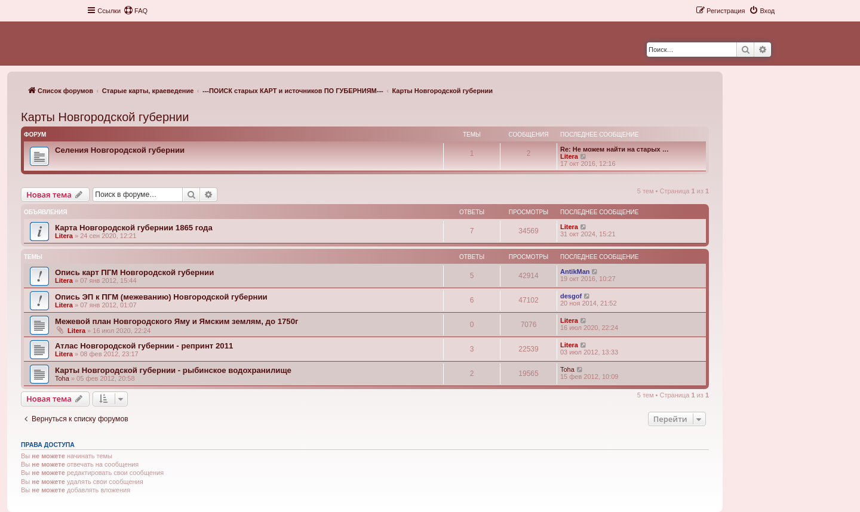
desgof (571, 296)
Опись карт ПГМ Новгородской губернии (134, 272)
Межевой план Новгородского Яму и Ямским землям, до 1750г (177, 321)
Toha (62, 378)
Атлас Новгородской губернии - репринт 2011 (144, 345)
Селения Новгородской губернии (120, 150)
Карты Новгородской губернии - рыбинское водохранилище (173, 370)
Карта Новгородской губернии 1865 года (134, 227)
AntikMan (575, 271)
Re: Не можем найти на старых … (614, 149)
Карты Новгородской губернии (105, 117)
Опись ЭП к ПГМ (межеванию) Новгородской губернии (161, 296)
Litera (569, 156)
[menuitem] (136, 11)
